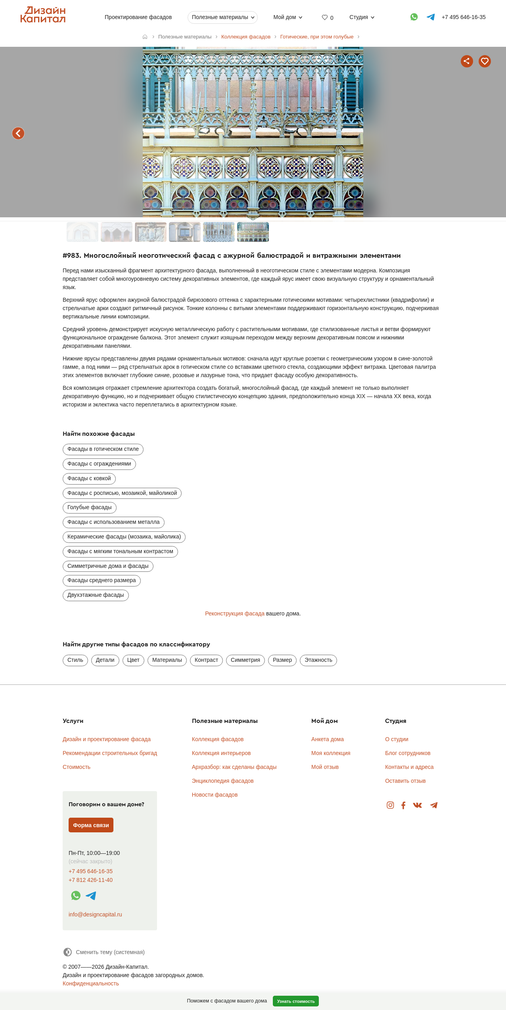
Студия (358, 17)
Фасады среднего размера (101, 580)
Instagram (390, 805)
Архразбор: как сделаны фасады (234, 767)
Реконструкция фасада (234, 613)
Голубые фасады (89, 507)
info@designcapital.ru (95, 914)
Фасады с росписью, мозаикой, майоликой (122, 493)
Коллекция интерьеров (221, 753)
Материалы (167, 660)
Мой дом (284, 17)
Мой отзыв (325, 767)
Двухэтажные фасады (95, 595)
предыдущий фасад (18, 133)
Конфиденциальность (91, 983)
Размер (282, 660)
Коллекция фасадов (218, 739)
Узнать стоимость (296, 1001)
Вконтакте (417, 805)
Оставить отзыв (405, 781)
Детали (105, 660)
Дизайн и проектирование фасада (107, 739)
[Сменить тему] (104, 952)
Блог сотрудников (408, 753)
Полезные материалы (220, 17)
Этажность (318, 660)
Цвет (133, 660)
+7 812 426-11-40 (91, 880)
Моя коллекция (331, 753)
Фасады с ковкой (89, 478)
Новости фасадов (215, 795)
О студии (396, 739)
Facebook (403, 805)
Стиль (75, 660)
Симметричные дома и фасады (108, 566)
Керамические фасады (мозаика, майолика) (124, 536)
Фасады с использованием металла (113, 522)
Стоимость (76, 767)
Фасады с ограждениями (99, 463)
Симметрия (245, 660)
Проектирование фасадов (138, 17)
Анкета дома (327, 739)
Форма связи (91, 825)
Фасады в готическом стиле (103, 449)
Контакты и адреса (409, 767)
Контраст (206, 660)
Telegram (434, 805)
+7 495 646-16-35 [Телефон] (464, 17)
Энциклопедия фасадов (223, 781)
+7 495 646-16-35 (91, 871)
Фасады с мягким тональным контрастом (120, 551)
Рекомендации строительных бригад (110, 753)
